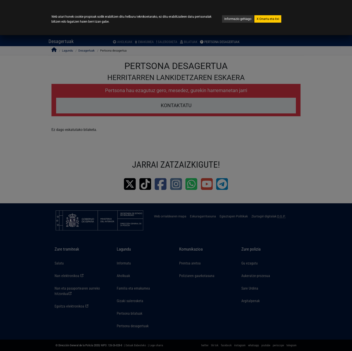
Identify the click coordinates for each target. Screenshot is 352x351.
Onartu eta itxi (268, 19)
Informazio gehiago (237, 19)
